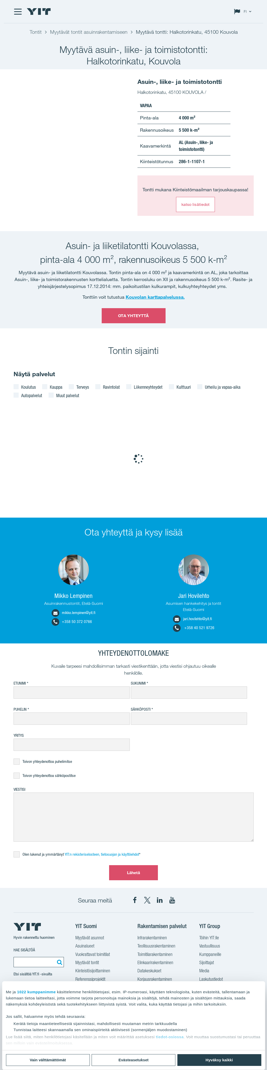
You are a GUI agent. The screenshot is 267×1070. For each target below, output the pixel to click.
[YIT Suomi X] (147, 900)
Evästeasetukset (134, 1060)
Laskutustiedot (211, 979)
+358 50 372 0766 (72, 621)
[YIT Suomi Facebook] (135, 900)
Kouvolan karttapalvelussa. (155, 297)
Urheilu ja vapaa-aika (222, 387)
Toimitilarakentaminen (154, 955)
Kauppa (56, 387)
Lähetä (133, 872)
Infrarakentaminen (152, 938)
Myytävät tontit (87, 963)
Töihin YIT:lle (209, 938)
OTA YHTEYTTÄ (133, 315)
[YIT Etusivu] (39, 11)
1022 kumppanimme (36, 992)
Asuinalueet (84, 946)
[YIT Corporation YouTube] (172, 900)
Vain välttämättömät (48, 1060)
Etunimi (20, 683)
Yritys (19, 735)
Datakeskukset (149, 971)
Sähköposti (140, 709)
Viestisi (19, 789)
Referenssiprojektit (90, 979)
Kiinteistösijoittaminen (92, 971)
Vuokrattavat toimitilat (92, 955)
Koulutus (28, 387)
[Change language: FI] (244, 11)
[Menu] (18, 11)
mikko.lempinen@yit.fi (73, 612)
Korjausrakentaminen (154, 979)
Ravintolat (111, 387)
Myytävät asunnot (89, 938)
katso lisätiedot (195, 204)
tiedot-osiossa (170, 1037)
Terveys (82, 387)
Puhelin (20, 709)
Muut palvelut (67, 395)
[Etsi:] (59, 962)
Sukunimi (138, 683)
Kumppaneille (210, 955)
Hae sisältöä (24, 950)
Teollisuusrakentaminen (156, 946)
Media (204, 971)
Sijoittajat (206, 963)
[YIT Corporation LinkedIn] (160, 900)
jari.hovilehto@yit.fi (192, 618)
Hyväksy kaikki (219, 1060)
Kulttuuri (184, 387)
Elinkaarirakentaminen (155, 963)
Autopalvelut (31, 395)
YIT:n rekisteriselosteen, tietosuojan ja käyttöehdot (102, 854)
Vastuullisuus (209, 946)
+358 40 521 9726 (193, 627)
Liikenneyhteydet (148, 387)
